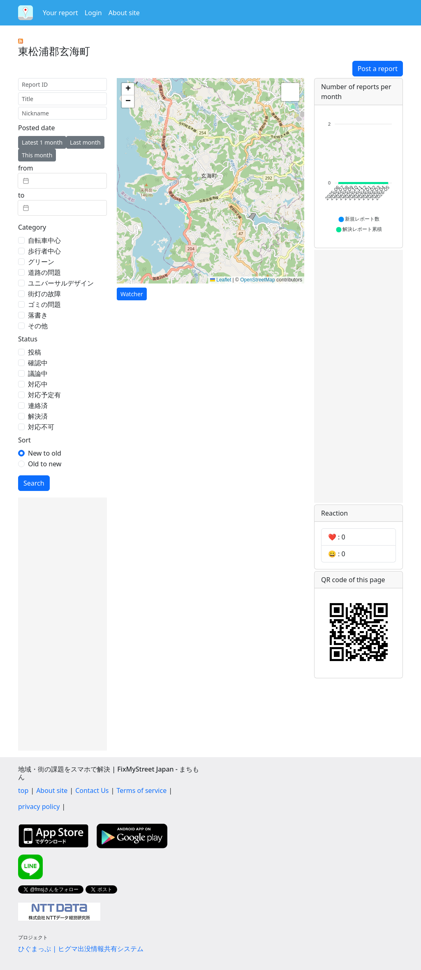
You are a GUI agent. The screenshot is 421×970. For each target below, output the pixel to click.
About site (124, 12)
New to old (44, 453)
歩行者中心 (44, 251)
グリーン (41, 261)
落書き (38, 315)
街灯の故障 (44, 293)
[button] (128, 89)
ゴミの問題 (44, 304)
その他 (38, 325)
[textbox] (62, 181)
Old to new (44, 463)
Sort (24, 440)
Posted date (36, 127)
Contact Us (92, 790)
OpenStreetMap (257, 280)
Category (32, 227)
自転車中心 (44, 240)
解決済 (38, 416)
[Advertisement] (62, 624)
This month (37, 155)
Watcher (131, 294)
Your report (60, 12)
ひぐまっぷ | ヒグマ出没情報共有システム (80, 948)
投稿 (34, 352)
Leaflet (220, 280)
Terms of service (141, 790)
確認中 (38, 362)
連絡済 (38, 405)
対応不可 (41, 426)
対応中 (38, 384)
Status (27, 338)
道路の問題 (44, 272)
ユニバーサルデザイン (61, 283)
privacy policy (39, 806)
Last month (85, 142)
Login (93, 12)
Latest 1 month (42, 142)
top (23, 790)
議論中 (38, 373)
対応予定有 (44, 394)
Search (33, 483)
